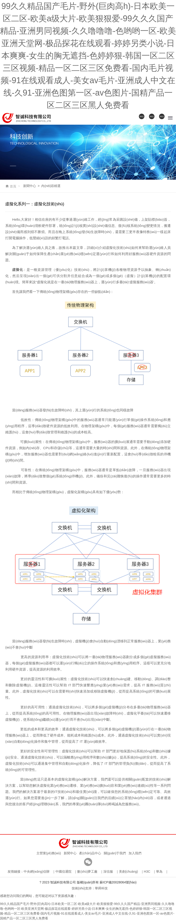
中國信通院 (63, 872)
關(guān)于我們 (114, 853)
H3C (147, 872)
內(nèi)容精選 (50, 186)
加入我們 (134, 853)
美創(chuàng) (128, 872)
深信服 (108, 872)
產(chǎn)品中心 (89, 853)
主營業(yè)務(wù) (48, 853)
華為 (159, 872)
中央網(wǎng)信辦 (37, 872)
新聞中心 (29, 186)
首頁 (10, 186)
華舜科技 (101, 888)
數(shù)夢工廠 (87, 872)
